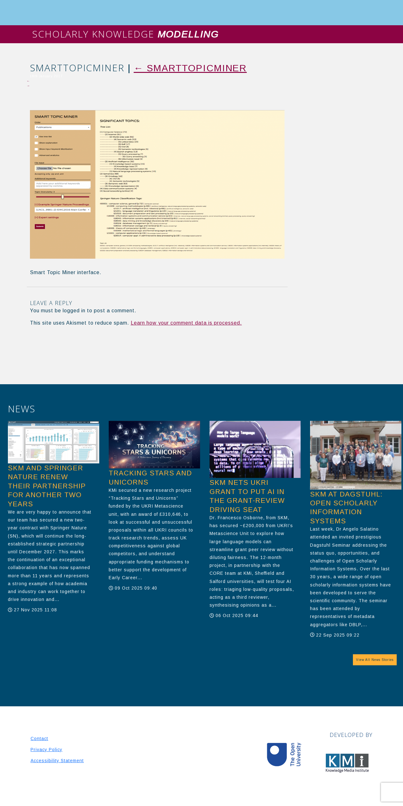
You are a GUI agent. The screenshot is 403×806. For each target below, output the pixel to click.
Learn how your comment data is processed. (186, 323)
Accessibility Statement (57, 760)
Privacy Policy (46, 749)
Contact (39, 738)
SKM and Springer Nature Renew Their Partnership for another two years (47, 486)
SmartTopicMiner (190, 68)
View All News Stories (375, 660)
